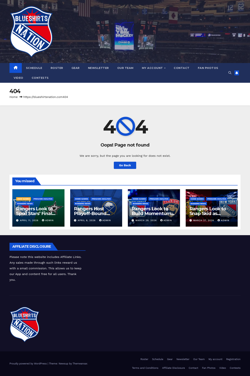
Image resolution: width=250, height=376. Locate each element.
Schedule (34, 68)
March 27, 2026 (204, 220)
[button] (229, 73)
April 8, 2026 (87, 220)
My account (153, 68)
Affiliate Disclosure (173, 368)
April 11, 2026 (29, 220)
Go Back (125, 165)
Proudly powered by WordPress (28, 363)
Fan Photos (208, 68)
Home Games (81, 199)
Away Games (23, 199)
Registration (233, 359)
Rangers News (25, 204)
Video (18, 78)
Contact (181, 68)
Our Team (125, 68)
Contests (40, 78)
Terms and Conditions (145, 368)
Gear (76, 68)
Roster (57, 68)
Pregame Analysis (42, 199)
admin (48, 220)
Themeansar (80, 363)
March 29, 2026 (146, 220)
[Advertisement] (154, 251)
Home (13, 97)
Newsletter (98, 68)
